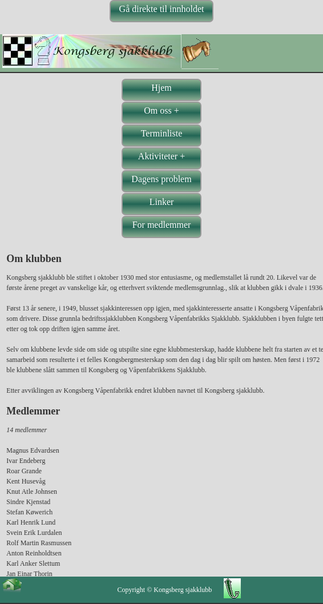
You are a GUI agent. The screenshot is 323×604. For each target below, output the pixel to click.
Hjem (161, 87)
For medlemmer (161, 224)
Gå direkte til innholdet (161, 9)
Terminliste (162, 133)
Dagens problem (161, 179)
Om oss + (161, 110)
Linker (162, 202)
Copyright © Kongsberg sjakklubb (164, 590)
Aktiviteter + (161, 156)
